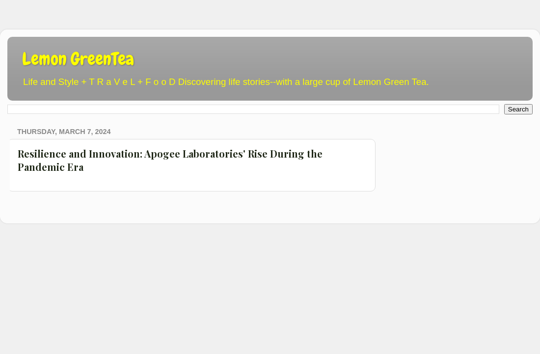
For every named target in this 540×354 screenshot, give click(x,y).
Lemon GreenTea (78, 59)
